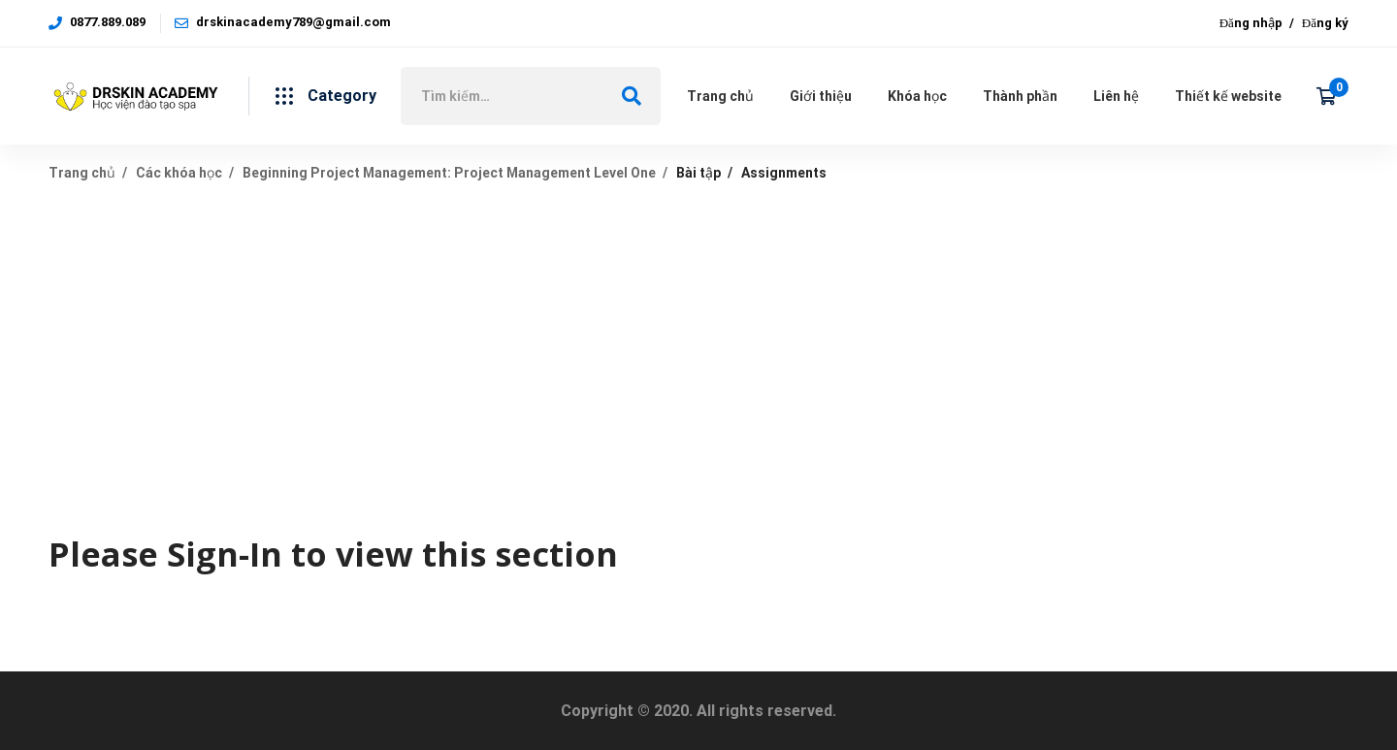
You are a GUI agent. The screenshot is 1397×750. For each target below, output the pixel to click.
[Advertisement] (698, 346)
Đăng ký (1325, 23)
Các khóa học (179, 172)
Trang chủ (82, 172)
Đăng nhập (1251, 23)
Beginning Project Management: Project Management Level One (449, 172)
